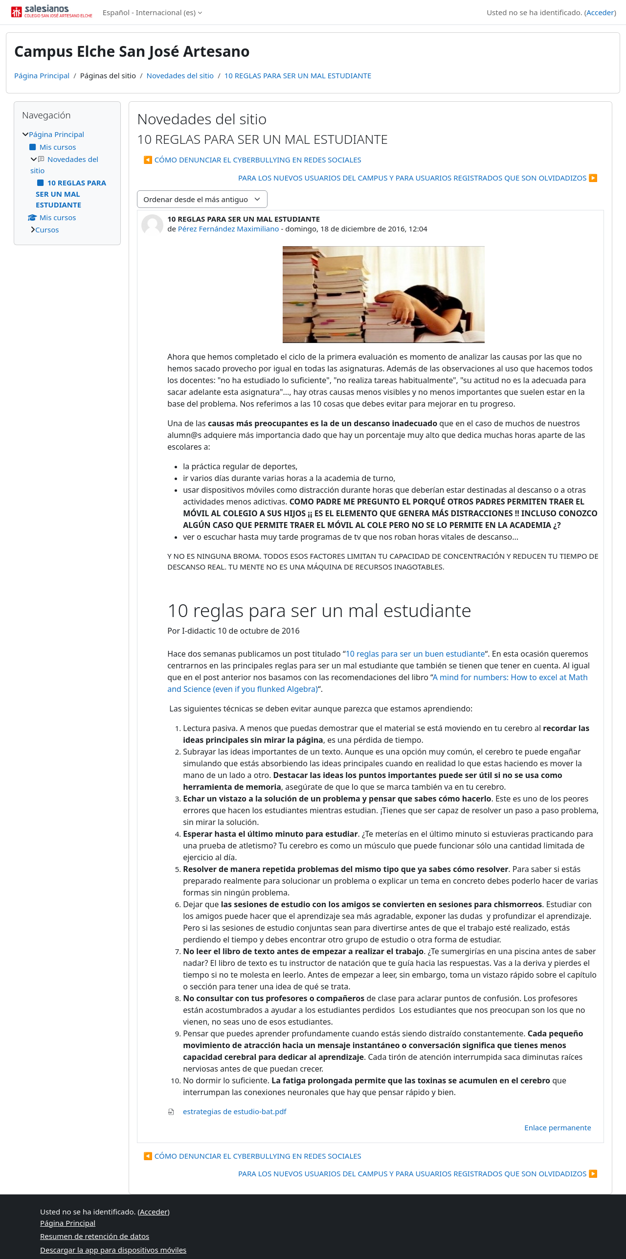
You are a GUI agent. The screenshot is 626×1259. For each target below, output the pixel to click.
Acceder (600, 12)
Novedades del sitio (180, 75)
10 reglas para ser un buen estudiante (415, 653)
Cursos (47, 229)
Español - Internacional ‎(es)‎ (149, 12)
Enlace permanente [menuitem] (557, 1127)
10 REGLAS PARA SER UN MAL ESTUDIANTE (298, 75)
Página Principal (41, 75)
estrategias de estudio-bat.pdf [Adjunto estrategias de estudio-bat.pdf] (226, 1111)
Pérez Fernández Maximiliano (228, 228)
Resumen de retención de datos (94, 1236)
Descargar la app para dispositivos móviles (113, 1250)
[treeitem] (67, 182)
